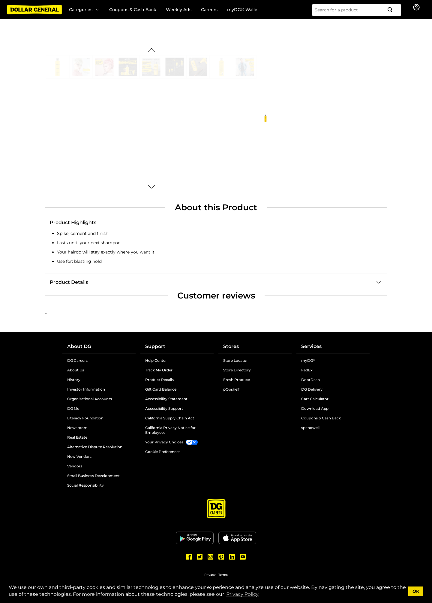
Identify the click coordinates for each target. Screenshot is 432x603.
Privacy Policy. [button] (242, 594)
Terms (223, 575)
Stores (231, 346)
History (73, 379)
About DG (79, 346)
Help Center (156, 360)
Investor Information (86, 389)
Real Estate (77, 437)
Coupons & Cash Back (132, 9)
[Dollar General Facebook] (189, 557)
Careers (209, 9)
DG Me (73, 408)
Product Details (69, 282)
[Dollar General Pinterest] (221, 557)
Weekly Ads (178, 9)
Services (311, 346)
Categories (84, 9)
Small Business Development (93, 475)
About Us (75, 370)
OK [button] (415, 591)
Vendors (74, 466)
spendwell (310, 427)
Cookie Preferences (162, 451)
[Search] (392, 10)
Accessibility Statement (166, 399)
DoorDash (310, 379)
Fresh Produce (236, 379)
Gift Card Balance (160, 389)
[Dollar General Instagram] (211, 557)
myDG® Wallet (243, 9)
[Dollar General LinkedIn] (232, 557)
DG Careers (77, 360)
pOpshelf (231, 389)
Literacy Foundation (85, 418)
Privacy (210, 575)
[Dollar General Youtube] (243, 557)
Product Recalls (159, 379)
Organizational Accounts (89, 399)
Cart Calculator (314, 399)
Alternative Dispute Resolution (94, 447)
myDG (308, 360)
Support (155, 346)
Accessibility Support (164, 408)
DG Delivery (311, 389)
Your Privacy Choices (164, 442)
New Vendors (79, 456)
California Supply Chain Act (169, 418)
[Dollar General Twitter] (200, 557)
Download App (314, 408)
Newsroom (77, 427)
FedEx (307, 370)
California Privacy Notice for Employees (170, 430)
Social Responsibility (85, 485)
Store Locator (235, 360)
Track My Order (158, 370)
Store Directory (237, 370)
